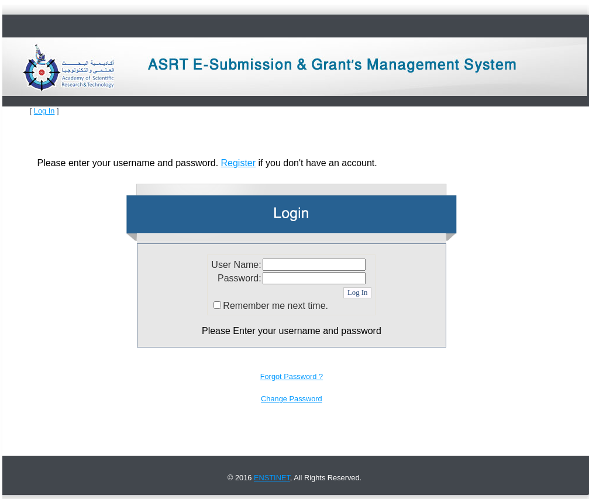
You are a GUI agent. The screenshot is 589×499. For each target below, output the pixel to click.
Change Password (291, 398)
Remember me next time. (275, 306)
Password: (239, 278)
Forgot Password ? (291, 376)
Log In (44, 110)
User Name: (236, 265)
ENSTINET (272, 477)
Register (238, 163)
